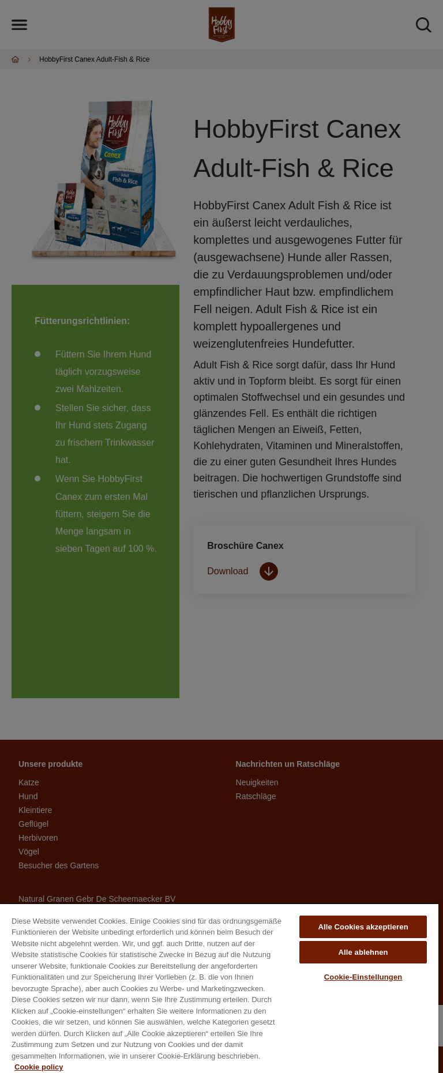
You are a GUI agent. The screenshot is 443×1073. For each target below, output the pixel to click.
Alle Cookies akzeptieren (363, 927)
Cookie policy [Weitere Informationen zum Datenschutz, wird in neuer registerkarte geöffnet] (38, 1067)
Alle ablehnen (363, 952)
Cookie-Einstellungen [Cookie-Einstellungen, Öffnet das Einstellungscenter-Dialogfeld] (363, 977)
